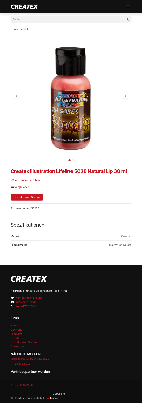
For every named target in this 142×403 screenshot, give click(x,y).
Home (14, 325)
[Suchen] (127, 19)
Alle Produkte (21, 29)
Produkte (16, 334)
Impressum (26, 385)
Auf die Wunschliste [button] (25, 180)
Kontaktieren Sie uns (27, 197)
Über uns (16, 329)
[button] (17, 96)
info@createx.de (26, 302)
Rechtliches (18, 338)
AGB (13, 385)
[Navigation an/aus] (127, 6)
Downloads (18, 346)
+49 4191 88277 (26, 306)
